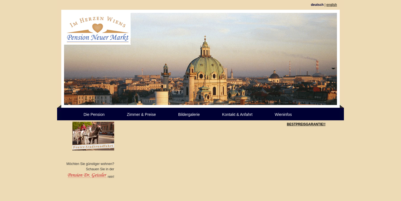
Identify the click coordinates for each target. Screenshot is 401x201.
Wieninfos (283, 114)
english (331, 5)
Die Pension (94, 114)
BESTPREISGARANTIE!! (306, 124)
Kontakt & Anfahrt (237, 114)
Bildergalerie (189, 114)
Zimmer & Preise (141, 114)
